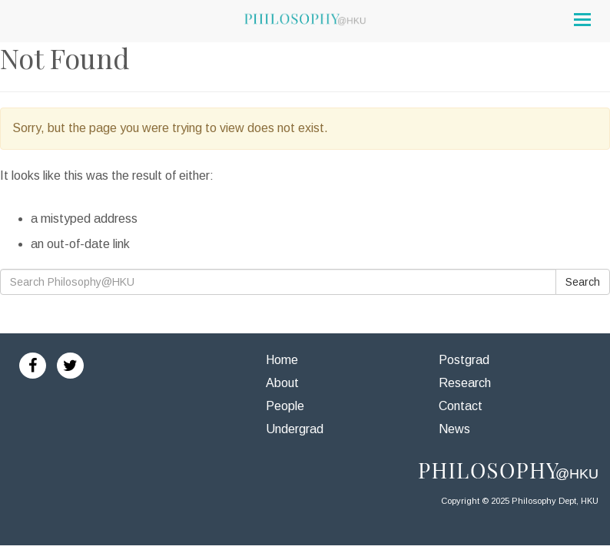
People (285, 405)
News (454, 428)
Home (282, 359)
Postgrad (464, 359)
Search (582, 282)
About (282, 382)
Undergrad (294, 428)
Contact (460, 405)
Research (465, 382)
